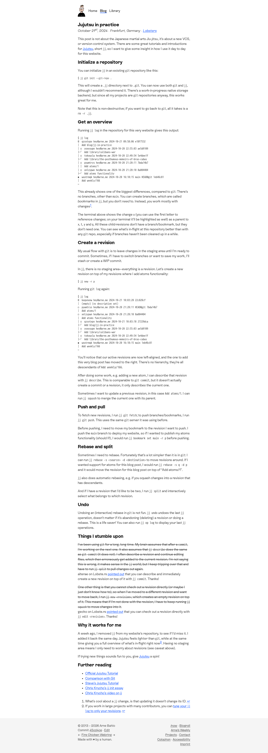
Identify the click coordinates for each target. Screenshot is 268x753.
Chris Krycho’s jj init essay (104, 688)
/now (173, 725)
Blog (103, 11)
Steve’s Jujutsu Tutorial (102, 683)
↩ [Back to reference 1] (188, 701)
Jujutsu (88, 49)
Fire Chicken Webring (97, 735)
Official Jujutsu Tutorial (101, 673)
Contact (184, 735)
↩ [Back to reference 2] (123, 711)
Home (92, 11)
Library (114, 11)
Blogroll (184, 725)
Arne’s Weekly (180, 730)
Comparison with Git (100, 678)
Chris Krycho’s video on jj (103, 693)
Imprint (185, 744)
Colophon (163, 739)
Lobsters (150, 31)
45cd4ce (96, 730)
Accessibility (181, 739)
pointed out (116, 574)
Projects (171, 735)
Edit (107, 730)
